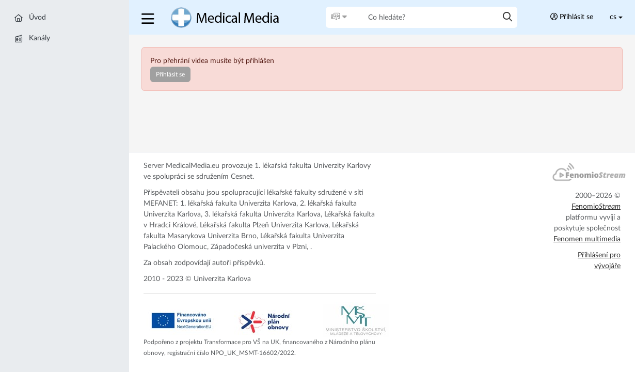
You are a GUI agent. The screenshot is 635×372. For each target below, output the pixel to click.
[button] (149, 17)
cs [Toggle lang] (613, 17)
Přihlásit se (571, 17)
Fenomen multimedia (587, 239)
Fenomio (596, 206)
